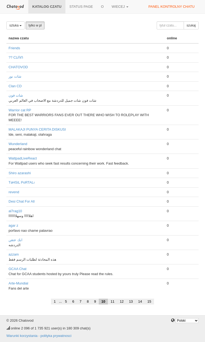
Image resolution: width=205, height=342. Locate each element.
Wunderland (18, 144)
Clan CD (15, 86)
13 (131, 301)
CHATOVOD (18, 67)
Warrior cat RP (20, 110)
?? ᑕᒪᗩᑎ (16, 57)
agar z (13, 225)
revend (14, 192)
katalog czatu (46, 7)
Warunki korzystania (22, 336)
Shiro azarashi (20, 173)
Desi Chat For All (22, 201)
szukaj (191, 25)
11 (112, 301)
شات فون (16, 95)
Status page (81, 7)
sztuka (15, 25)
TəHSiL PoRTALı (22, 182)
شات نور (15, 76)
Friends (14, 48)
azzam (14, 254)
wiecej (120, 7)
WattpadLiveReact (23, 158)
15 (149, 301)
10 (103, 301)
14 (140, 301)
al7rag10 (15, 211)
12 (122, 301)
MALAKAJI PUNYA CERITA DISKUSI (37, 129)
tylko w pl (35, 25)
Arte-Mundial (18, 283)
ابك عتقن (15, 240)
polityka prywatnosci (55, 336)
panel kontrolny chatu (171, 7)
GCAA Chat (17, 269)
